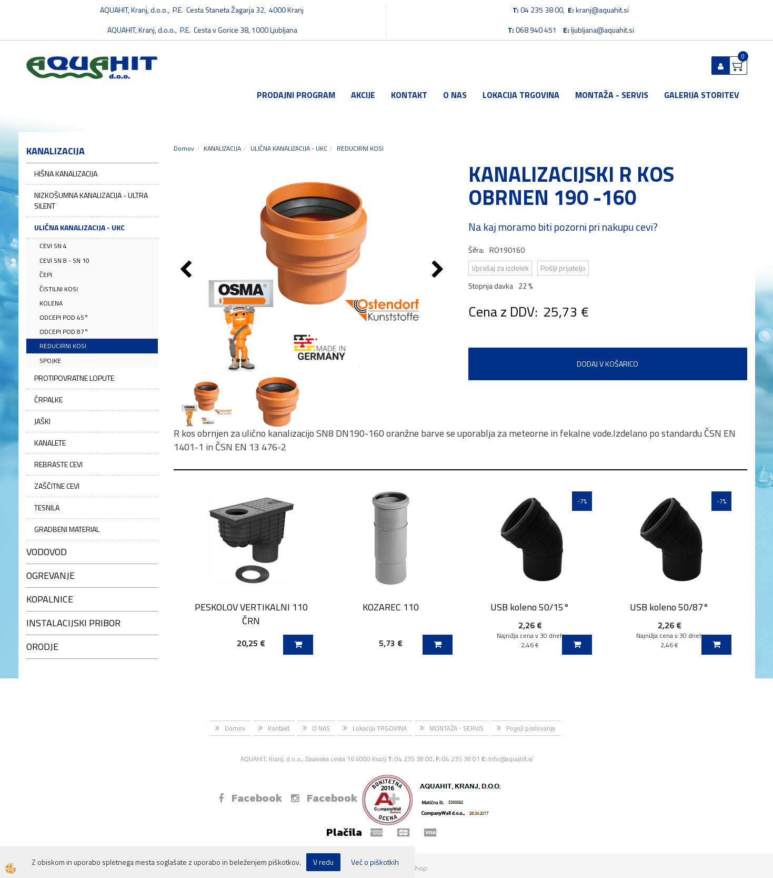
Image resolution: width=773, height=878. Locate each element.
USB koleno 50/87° (669, 607)
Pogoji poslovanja (530, 728)
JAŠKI (42, 421)
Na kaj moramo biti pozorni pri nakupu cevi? (563, 227)
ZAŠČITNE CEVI (56, 485)
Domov (184, 148)
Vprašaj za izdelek (500, 267)
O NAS (455, 94)
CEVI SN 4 (53, 246)
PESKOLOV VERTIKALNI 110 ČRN (251, 613)
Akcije (363, 94)
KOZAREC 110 (391, 607)
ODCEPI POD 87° (63, 332)
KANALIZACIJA (222, 148)
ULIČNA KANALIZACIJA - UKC (79, 227)
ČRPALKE (48, 399)
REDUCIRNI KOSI (62, 346)
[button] (439, 270)
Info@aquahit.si (510, 759)
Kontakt (409, 94)
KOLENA (51, 303)
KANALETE (50, 442)
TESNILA (46, 507)
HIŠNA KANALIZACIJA (65, 173)
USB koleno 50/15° (529, 607)
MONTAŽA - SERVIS (611, 94)
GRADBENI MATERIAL (66, 529)
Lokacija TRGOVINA (521, 94)
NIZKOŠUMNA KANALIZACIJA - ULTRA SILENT (91, 200)
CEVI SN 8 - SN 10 (64, 260)
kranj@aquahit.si (602, 9)
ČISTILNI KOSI (58, 289)
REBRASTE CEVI (58, 464)
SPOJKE (50, 361)
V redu (323, 861)
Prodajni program (296, 94)
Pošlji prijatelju (563, 267)
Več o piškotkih (375, 862)
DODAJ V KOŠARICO (607, 363)
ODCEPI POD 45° (63, 317)
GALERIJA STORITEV (701, 94)
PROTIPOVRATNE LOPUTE (74, 377)
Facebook (250, 798)
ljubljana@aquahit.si (602, 29)
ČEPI (45, 275)
